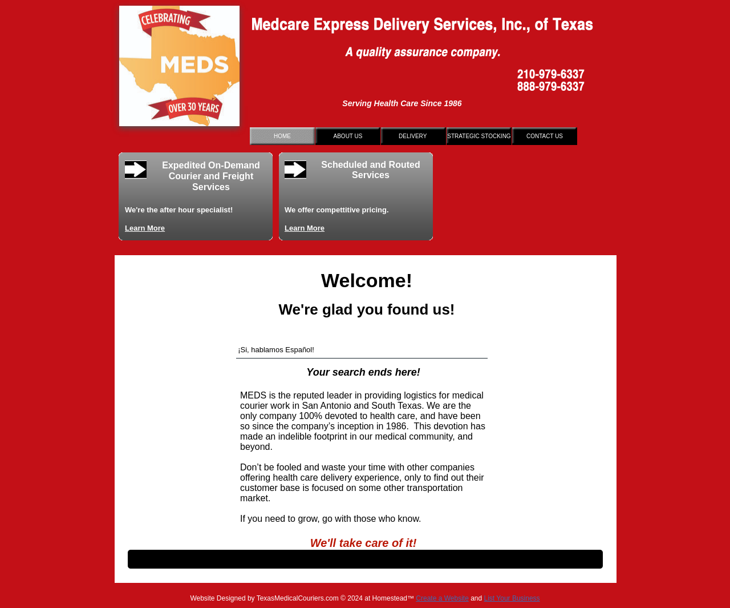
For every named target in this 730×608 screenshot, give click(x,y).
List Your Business (512, 598)
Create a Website (442, 598)
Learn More (145, 228)
